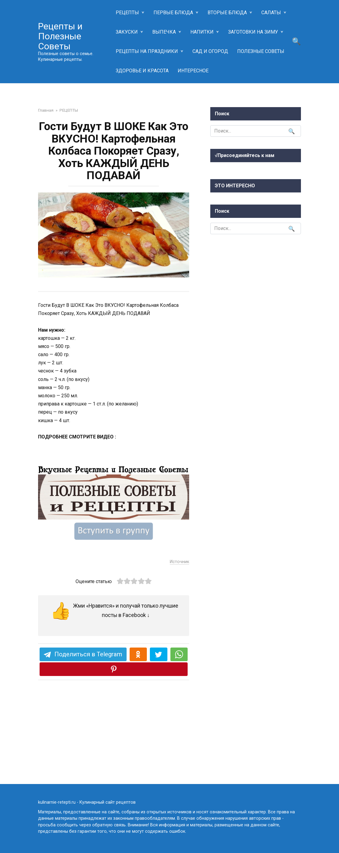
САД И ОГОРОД (210, 51)
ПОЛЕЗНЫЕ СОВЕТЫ (260, 51)
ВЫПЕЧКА (164, 32)
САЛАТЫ (271, 12)
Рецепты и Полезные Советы (60, 36)
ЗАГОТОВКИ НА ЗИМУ (253, 32)
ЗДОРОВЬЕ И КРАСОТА (142, 71)
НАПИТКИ (202, 32)
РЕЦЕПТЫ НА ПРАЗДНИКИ (147, 51)
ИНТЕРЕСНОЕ (193, 71)
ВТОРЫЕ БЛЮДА (227, 12)
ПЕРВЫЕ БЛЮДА (173, 12)
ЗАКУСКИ (127, 32)
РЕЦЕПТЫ (127, 12)
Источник (179, 641)
